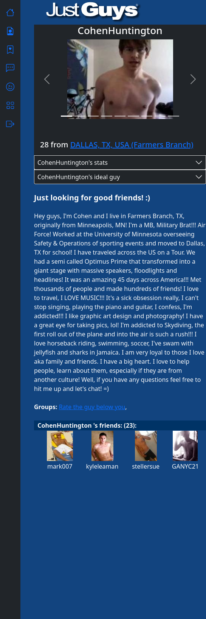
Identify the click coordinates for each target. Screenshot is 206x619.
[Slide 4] (106, 116)
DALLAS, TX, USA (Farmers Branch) (132, 144)
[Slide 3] (93, 116)
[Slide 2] (79, 116)
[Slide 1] (66, 116)
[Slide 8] (160, 116)
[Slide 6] (133, 116)
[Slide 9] (173, 116)
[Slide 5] (120, 116)
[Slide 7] (146, 116)
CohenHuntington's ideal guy (78, 177)
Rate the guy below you (92, 407)
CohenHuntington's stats (72, 162)
